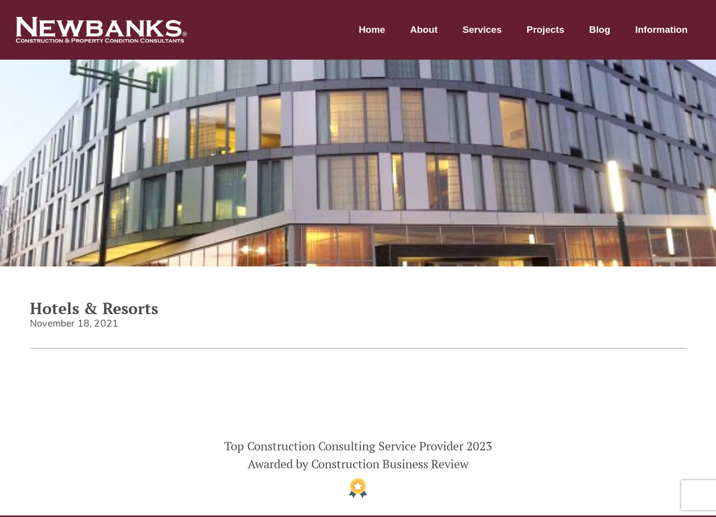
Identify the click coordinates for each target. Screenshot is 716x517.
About (424, 29)
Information (661, 29)
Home (371, 29)
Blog (600, 29)
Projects (545, 29)
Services (482, 29)
